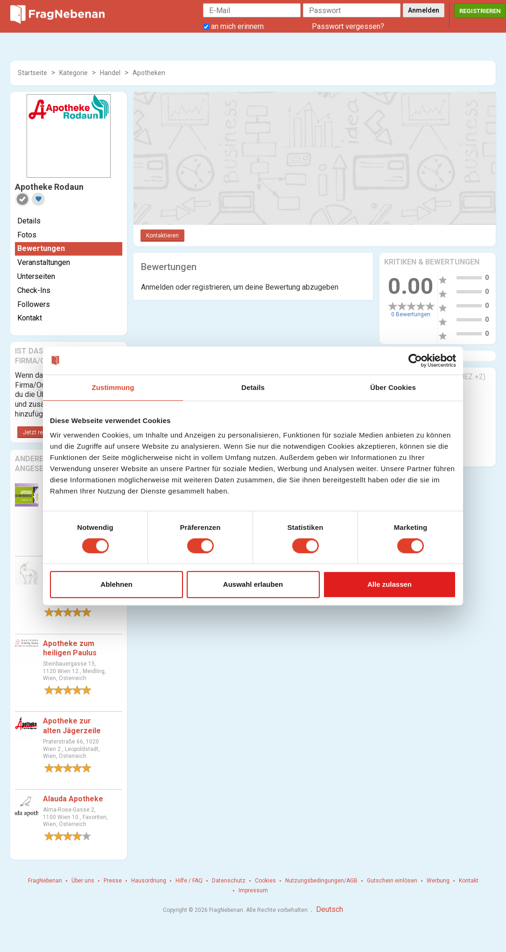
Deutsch (329, 909)
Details (29, 220)
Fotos (26, 234)
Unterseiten (36, 276)
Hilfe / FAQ (189, 880)
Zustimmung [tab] (113, 387)
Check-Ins (33, 290)
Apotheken (149, 72)
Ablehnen (116, 584)
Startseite (32, 72)
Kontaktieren (162, 235)
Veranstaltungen (43, 262)
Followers (33, 304)
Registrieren (480, 10)
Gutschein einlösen (392, 880)
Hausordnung (148, 880)
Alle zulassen (389, 584)
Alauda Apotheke (73, 798)
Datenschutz (229, 880)
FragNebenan (45, 880)
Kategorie (73, 72)
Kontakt (29, 317)
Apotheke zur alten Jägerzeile (72, 725)
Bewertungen (41, 248)
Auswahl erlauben (253, 584)
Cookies (265, 880)
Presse (113, 880)
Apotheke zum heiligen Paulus (70, 648)
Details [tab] (253, 387)
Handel (110, 72)
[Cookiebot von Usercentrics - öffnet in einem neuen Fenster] (415, 361)
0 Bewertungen (410, 314)
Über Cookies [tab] (393, 387)
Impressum (253, 890)
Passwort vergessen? (348, 26)
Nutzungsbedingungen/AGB (321, 880)
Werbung (438, 880)
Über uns (82, 880)
